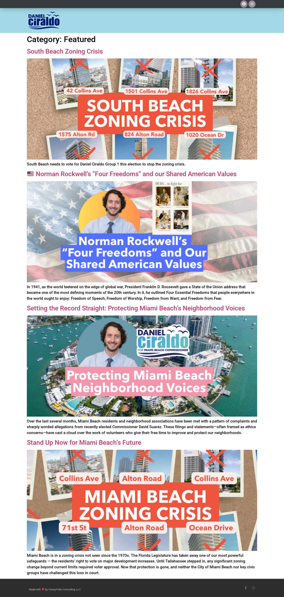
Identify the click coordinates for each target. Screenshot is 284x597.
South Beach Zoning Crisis (65, 51)
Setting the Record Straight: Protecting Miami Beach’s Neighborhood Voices (136, 308)
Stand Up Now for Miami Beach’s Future (84, 442)
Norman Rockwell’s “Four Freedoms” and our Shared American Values (132, 174)
